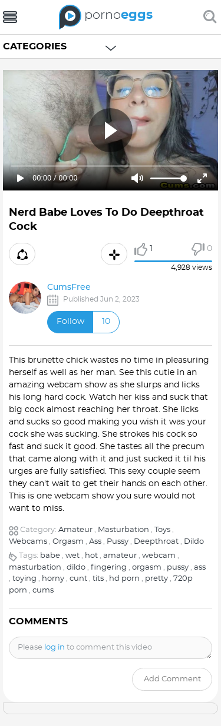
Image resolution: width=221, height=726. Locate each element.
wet (72, 556)
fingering (109, 567)
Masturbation (123, 530)
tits (98, 579)
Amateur (75, 530)
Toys (162, 530)
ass (200, 567)
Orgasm (68, 542)
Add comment (172, 679)
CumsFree (69, 287)
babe (50, 556)
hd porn (124, 579)
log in (54, 647)
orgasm (146, 567)
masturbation (35, 567)
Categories (35, 46)
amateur (120, 556)
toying (24, 579)
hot (91, 556)
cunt (78, 579)
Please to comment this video (85, 647)
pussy (178, 567)
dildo (76, 567)
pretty (156, 579)
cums (43, 590)
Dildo (194, 542)
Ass (95, 542)
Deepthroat (156, 542)
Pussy (117, 542)
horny (53, 579)
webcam (159, 556)
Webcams (28, 542)
